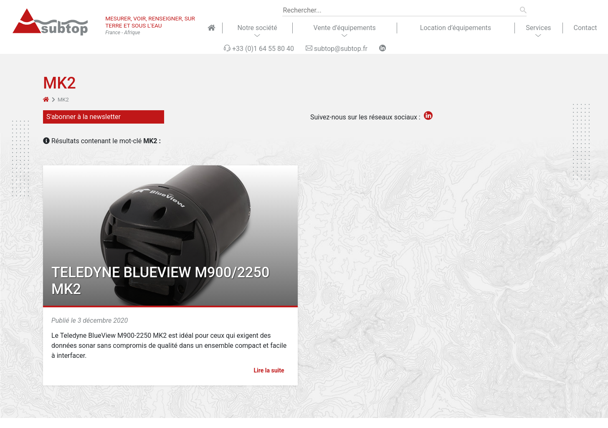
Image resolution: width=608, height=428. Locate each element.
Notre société (257, 28)
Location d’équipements (455, 28)
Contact (585, 28)
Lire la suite (272, 370)
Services (538, 28)
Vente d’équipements (345, 28)
